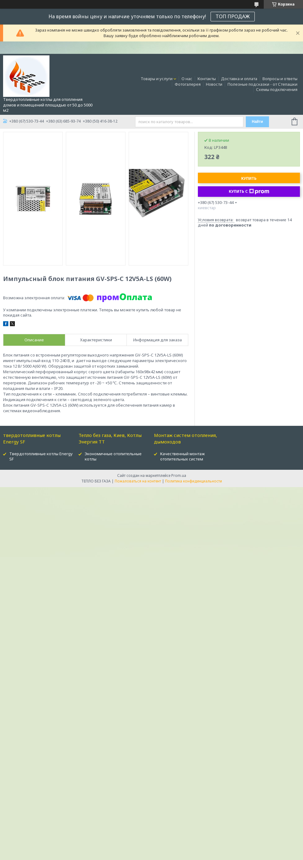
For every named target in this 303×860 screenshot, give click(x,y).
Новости (214, 84)
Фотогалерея (188, 84)
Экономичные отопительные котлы (113, 456)
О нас (186, 78)
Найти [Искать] (257, 121)
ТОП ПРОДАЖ (233, 16)
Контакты (207, 78)
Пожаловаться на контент (138, 481)
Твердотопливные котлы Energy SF (41, 456)
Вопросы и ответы (279, 78)
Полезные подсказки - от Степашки (262, 84)
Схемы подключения (276, 89)
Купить (249, 178)
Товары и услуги (157, 78)
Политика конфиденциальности (193, 481)
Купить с (249, 191)
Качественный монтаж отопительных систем (182, 456)
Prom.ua (178, 475)
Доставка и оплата (239, 78)
